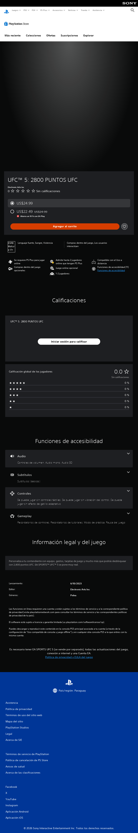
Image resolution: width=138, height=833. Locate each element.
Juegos (15, 10)
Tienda (84, 10)
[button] (111, 267)
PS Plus (43, 10)
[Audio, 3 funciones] (69, 455)
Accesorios (58, 10)
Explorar (88, 32)
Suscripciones (69, 32)
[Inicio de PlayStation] (6, 10)
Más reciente (13, 32)
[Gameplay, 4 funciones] (69, 515)
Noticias (72, 10)
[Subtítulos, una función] (69, 474)
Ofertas (50, 32)
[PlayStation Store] (17, 20)
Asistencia (97, 10)
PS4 (34, 10)
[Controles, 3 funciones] (69, 494)
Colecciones (33, 32)
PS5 (25, 10)
